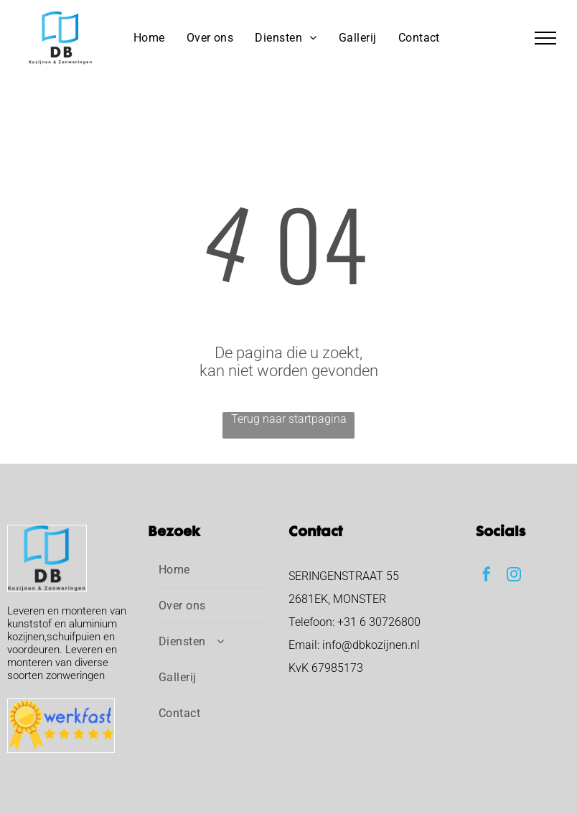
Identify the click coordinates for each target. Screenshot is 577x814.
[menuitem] (149, 37)
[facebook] (486, 576)
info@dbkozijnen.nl (371, 645)
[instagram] (514, 576)
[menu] (545, 38)
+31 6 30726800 (379, 622)
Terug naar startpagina (289, 419)
